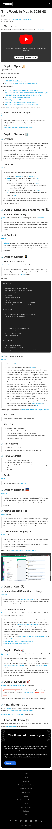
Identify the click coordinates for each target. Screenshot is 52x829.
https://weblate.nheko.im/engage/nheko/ (21, 710)
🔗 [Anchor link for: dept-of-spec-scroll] (2, 66)
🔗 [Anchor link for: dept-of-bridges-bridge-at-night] (2, 490)
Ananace (4, 594)
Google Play (22, 483)
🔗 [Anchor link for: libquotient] (2, 235)
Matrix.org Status (26, 807)
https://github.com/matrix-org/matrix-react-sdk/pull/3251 (19, 127)
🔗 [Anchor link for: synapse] (2, 139)
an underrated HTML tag (16, 685)
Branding (26, 781)
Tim (2, 116)
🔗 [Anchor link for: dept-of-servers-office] (2, 135)
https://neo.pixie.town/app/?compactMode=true (35, 409)
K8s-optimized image (27, 599)
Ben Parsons (28, 19)
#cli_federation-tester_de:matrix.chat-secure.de (33, 636)
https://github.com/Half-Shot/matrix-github (23, 550)
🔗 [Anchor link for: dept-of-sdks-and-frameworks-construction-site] (2, 210)
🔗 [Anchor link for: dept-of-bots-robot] (2, 650)
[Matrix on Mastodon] (21, 821)
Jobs (26, 815)
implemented (19, 176)
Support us (10, 763)
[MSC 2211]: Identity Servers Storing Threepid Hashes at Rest (23, 95)
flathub (23, 274)
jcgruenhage (5, 654)
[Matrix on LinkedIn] (31, 820)
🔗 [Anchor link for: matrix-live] (2, 26)
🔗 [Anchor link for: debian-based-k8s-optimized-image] (2, 591)
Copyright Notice (26, 825)
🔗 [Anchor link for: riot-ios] (2, 424)
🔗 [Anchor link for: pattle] (2, 475)
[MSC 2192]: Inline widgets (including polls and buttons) (21, 90)
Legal (26, 796)
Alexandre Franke (6, 265)
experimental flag (37, 403)
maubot (34, 661)
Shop (26, 777)
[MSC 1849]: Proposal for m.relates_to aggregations (20, 102)
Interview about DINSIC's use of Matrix (12, 714)
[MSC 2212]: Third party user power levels (17, 97)
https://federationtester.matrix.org (28, 624)
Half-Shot (4, 493)
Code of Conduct (26, 792)
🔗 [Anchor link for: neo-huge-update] (2, 356)
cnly (38, 178)
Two (8, 190)
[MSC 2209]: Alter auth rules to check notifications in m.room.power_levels (27, 92)
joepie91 (3, 359)
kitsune (3, 238)
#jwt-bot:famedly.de (41, 665)
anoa (8, 108)
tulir (24, 699)
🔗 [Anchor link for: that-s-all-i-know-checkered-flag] (2, 720)
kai (2, 613)
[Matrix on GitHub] (11, 821)
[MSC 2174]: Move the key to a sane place (21, 83)
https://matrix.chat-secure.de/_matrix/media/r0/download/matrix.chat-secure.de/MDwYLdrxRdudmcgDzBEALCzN (18, 641)
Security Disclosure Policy (26, 785)
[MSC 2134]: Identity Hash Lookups (15, 81)
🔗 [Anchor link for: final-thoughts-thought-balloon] (2, 705)
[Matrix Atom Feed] (41, 821)
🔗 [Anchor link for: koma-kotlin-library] (2, 214)
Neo (16, 364)
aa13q (5, 248)
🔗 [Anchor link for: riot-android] (2, 444)
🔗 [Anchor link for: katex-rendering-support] (2, 113)
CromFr (38, 190)
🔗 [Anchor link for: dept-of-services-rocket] (2, 682)
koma (20, 218)
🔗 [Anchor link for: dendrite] (2, 164)
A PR (8, 178)
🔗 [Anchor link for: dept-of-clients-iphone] (2, 257)
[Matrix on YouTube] (36, 821)
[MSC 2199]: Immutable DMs (13, 100)
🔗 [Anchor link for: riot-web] (2, 415)
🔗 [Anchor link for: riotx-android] (2, 456)
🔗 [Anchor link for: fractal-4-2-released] (2, 262)
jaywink (3, 685)
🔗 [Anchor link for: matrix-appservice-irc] (2, 511)
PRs (11, 190)
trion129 (38, 183)
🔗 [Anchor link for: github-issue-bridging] (2, 532)
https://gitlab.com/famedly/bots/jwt (13, 665)
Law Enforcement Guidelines (26, 800)
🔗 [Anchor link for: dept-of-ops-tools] (2, 587)
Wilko (3, 478)
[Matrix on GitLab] (16, 821)
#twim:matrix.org (11, 726)
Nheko (9, 708)
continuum (41, 218)
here (36, 405)
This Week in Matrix (16, 19)
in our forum (29, 692)
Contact (26, 803)
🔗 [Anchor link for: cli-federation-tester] (2, 610)
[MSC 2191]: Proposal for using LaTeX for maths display (21, 104)
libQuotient (6, 243)
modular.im (41, 30)
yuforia (3, 218)
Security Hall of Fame (26, 788)
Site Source (26, 811)
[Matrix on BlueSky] (26, 821)
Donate (26, 773)
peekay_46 (32, 176)
